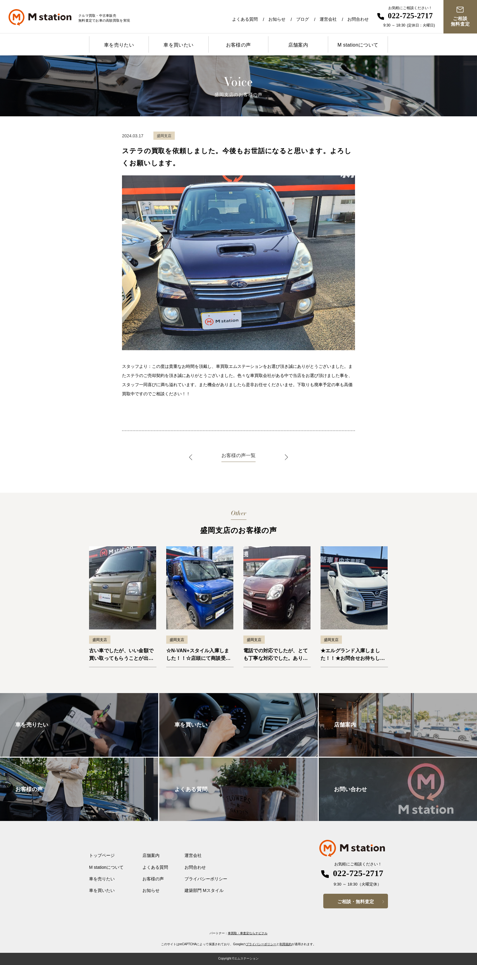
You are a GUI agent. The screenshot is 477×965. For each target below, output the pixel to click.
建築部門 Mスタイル (204, 890)
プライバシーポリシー (206, 878)
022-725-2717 (410, 16)
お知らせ (276, 19)
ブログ (302, 19)
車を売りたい (119, 45)
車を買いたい (178, 45)
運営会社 (328, 19)
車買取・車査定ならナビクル (247, 933)
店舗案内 (298, 45)
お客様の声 (238, 45)
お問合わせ (358, 19)
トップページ (102, 855)
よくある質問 (245, 19)
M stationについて (357, 45)
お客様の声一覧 (238, 455)
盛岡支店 (99, 640)
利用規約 (285, 944)
